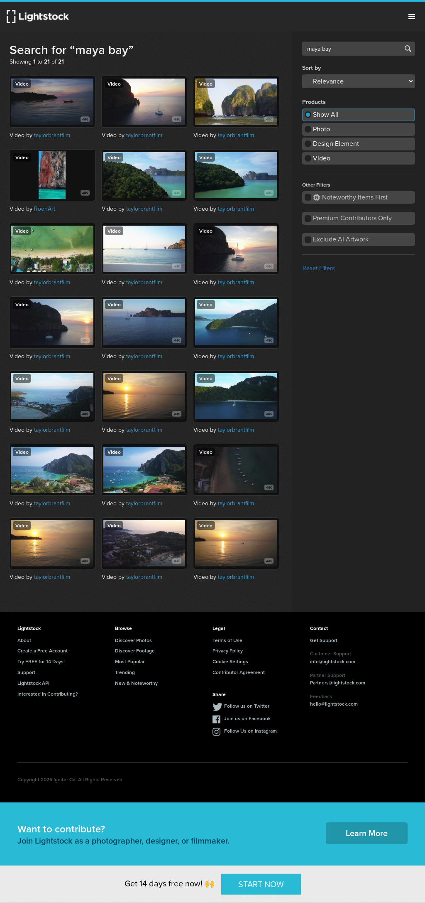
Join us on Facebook (247, 718)
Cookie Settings (230, 661)
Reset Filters (319, 268)
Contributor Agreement (238, 672)
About (24, 640)
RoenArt (44, 208)
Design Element (336, 143)
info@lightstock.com (332, 661)
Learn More (367, 833)
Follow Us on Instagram (250, 730)
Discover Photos (133, 640)
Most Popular (129, 661)
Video (321, 158)
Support (26, 672)
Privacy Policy (227, 650)
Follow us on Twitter (246, 705)
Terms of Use (227, 640)
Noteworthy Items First (350, 197)
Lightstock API (33, 682)
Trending (125, 672)
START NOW (261, 884)
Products (314, 102)
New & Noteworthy (136, 682)
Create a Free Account (42, 650)
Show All (326, 114)
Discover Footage (135, 650)
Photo (321, 129)
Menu (411, 16)
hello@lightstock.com (334, 703)
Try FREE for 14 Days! (41, 661)
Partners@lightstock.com (337, 682)
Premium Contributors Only (352, 218)
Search (408, 49)
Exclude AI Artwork (341, 239)
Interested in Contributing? (47, 693)
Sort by (311, 68)
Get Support (323, 640)
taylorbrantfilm (52, 135)
